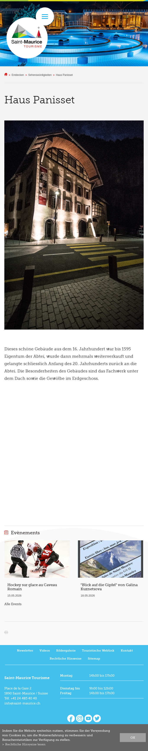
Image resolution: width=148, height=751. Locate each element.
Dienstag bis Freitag (70, 690)
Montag (66, 676)
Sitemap (94, 658)
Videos (44, 650)
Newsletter (25, 650)
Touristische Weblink (98, 650)
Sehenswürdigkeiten (40, 74)
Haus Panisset (64, 74)
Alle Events (12, 604)
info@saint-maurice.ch (22, 703)
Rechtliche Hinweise (65, 658)
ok (132, 737)
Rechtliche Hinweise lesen (25, 744)
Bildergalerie (66, 650)
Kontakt (127, 650)
